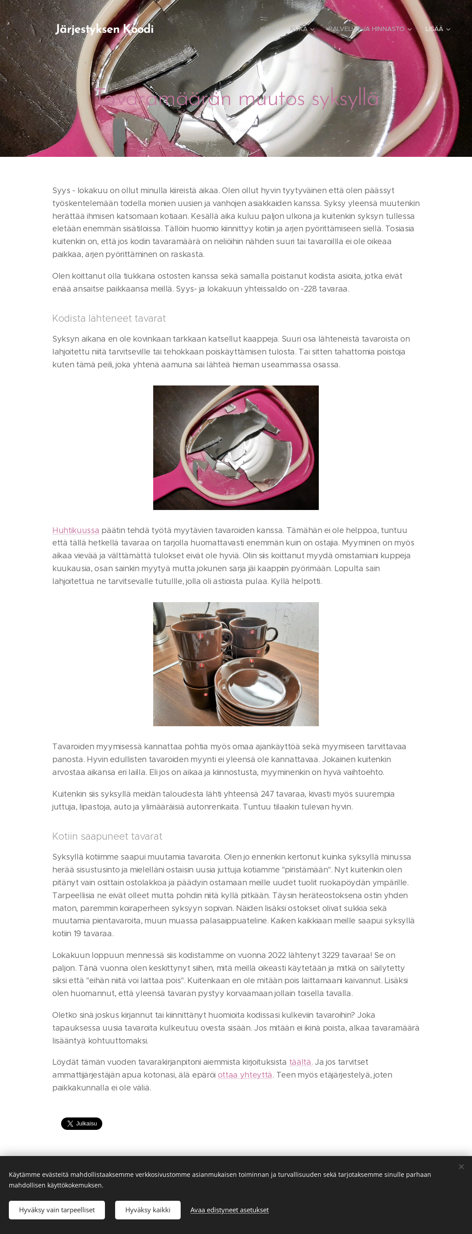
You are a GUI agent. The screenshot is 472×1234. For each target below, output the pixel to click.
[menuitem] (195, 29)
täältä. (301, 1062)
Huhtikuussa (75, 530)
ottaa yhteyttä (245, 1075)
